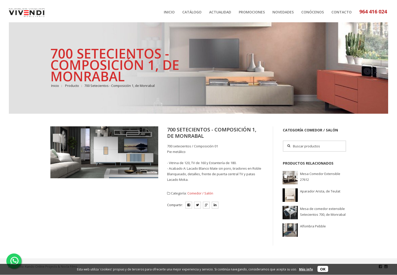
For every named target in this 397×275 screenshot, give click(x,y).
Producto (72, 85)
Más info (306, 269)
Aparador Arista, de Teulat (320, 191)
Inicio (55, 85)
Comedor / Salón (200, 193)
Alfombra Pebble (313, 226)
